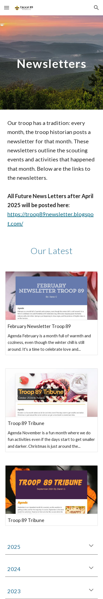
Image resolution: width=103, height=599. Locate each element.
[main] (51, 62)
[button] (6, 7)
